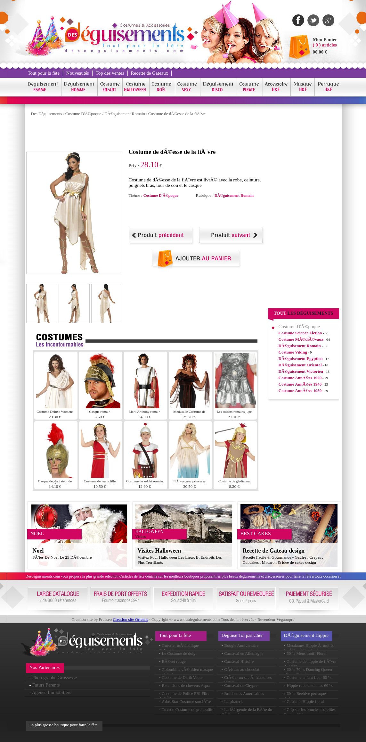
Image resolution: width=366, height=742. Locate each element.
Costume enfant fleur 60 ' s (309, 677)
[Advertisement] (142, 134)
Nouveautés (77, 73)
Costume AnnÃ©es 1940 (300, 384)
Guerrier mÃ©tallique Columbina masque (179, 648)
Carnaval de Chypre (240, 685)
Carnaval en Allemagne (243, 653)
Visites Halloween (159, 550)
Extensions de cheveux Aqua (186, 685)
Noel (38, 550)
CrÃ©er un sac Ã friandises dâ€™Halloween (247, 680)
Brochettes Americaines (244, 693)
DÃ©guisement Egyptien (301, 358)
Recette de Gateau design (274, 550)
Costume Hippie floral (305, 701)
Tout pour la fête (44, 73)
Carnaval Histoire (239, 661)
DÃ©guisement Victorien (301, 371)
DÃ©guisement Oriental (300, 365)
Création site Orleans (130, 619)
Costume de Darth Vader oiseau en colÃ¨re (181, 680)
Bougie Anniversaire (241, 645)
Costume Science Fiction (300, 332)
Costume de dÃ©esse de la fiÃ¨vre (177, 113)
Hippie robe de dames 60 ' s (310, 685)
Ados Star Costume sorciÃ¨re (186, 701)
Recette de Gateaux (149, 73)
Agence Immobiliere (51, 692)
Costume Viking (293, 352)
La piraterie (233, 701)
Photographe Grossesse (54, 677)
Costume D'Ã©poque (83, 113)
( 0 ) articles (325, 44)
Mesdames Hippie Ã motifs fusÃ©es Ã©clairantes (309, 648)
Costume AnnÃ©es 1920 (300, 377)
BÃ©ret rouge (174, 661)
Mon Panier (325, 39)
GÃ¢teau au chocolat (241, 669)
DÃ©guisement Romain (124, 113)
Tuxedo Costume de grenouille (187, 709)
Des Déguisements (46, 113)
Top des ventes (110, 73)
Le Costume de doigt (179, 653)
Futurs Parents (46, 685)
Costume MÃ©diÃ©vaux (301, 339)
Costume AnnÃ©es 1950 (300, 390)
